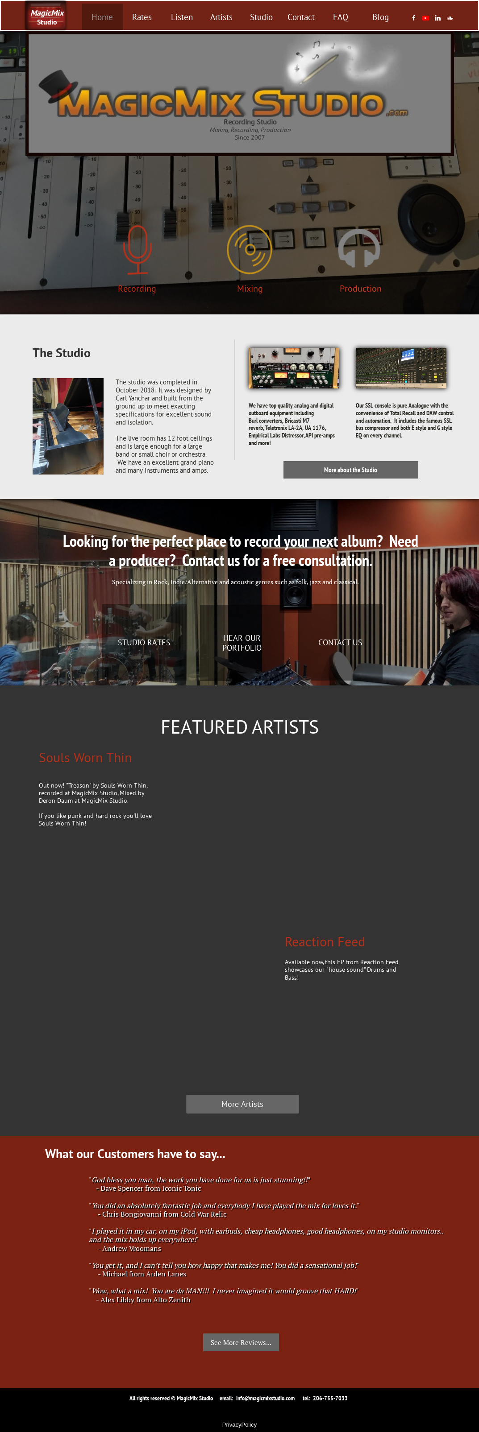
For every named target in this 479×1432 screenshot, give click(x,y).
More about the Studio (350, 470)
